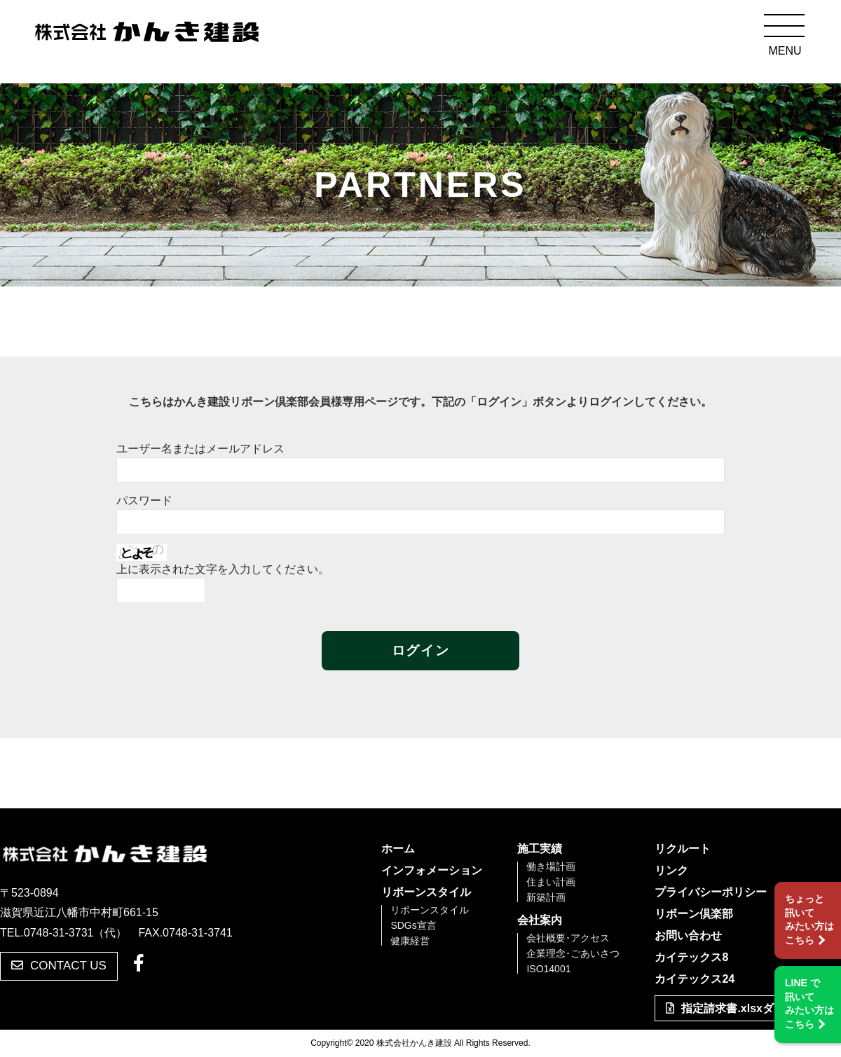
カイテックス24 (694, 979)
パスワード (144, 500)
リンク (671, 870)
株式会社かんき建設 (147, 33)
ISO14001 (548, 969)
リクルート (683, 849)
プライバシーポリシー (711, 892)
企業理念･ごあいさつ (573, 953)
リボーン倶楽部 (694, 914)
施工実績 (539, 849)
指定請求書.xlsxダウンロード (748, 1008)
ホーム (398, 849)
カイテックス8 (691, 957)
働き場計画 (550, 866)
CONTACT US (59, 965)
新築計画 (546, 897)
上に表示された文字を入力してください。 (222, 569)
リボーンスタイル (426, 892)
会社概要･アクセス (568, 938)
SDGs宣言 (413, 925)
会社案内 (539, 920)
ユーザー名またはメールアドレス (200, 449)
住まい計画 (550, 882)
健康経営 (410, 941)
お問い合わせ (688, 935)
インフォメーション (431, 870)
